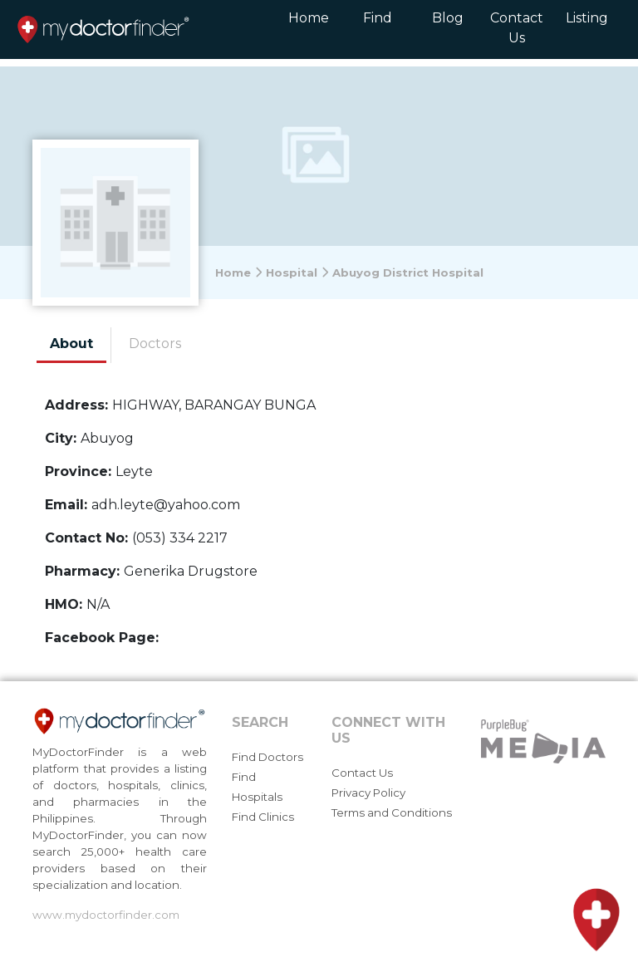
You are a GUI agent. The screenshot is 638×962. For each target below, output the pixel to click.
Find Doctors (267, 756)
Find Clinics (263, 816)
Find (377, 18)
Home (308, 18)
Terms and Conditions (391, 812)
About (71, 343)
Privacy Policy (368, 792)
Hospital (297, 272)
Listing (587, 18)
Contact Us (516, 28)
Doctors (155, 343)
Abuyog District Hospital (407, 272)
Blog (448, 18)
